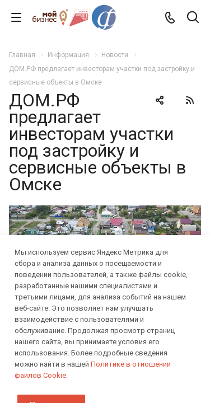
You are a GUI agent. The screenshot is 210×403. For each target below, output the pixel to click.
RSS (190, 100)
